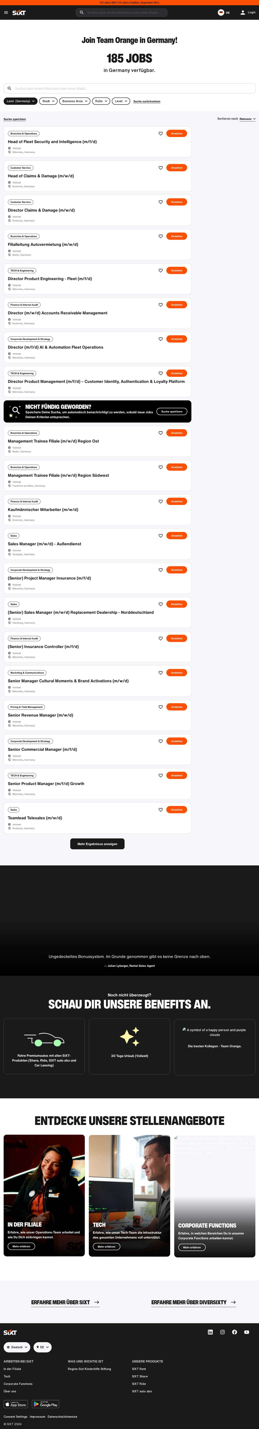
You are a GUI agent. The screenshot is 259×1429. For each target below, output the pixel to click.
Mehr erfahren (21, 1263)
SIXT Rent (139, 1369)
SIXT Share (140, 1376)
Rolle (99, 101)
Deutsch (15, 1347)
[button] (224, 12)
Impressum (37, 1416)
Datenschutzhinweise (62, 1416)
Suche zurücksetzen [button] (146, 101)
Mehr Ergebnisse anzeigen (97, 843)
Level (119, 101)
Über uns (10, 1391)
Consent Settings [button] (15, 1416)
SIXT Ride (139, 1383)
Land (18, 101)
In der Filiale (12, 1369)
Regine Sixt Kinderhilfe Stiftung (89, 1369)
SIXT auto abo (142, 1391)
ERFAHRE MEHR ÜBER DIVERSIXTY (188, 1302)
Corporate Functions (18, 1383)
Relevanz (246, 119)
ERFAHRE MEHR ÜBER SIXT (60, 1302)
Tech (7, 1376)
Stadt (46, 101)
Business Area (72, 101)
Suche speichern (15, 119)
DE (40, 1347)
